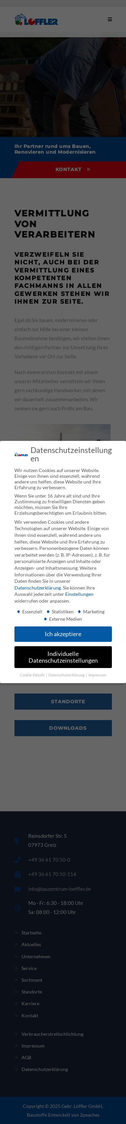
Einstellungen (79, 594)
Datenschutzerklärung (37, 588)
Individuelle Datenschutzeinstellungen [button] (63, 657)
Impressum (97, 675)
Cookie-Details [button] (32, 675)
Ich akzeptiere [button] (63, 633)
